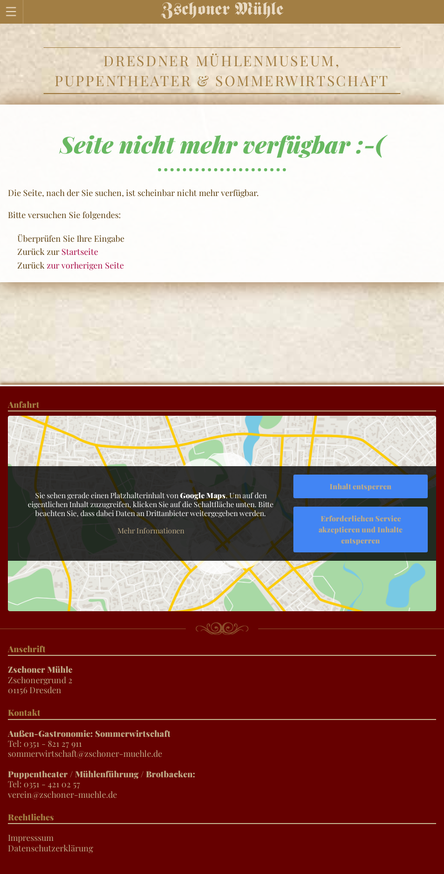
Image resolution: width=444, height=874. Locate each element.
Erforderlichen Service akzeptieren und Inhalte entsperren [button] (361, 529)
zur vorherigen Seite (85, 265)
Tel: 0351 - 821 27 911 (89, 738)
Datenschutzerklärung (50, 848)
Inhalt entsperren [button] (361, 486)
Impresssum (31, 837)
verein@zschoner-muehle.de (62, 794)
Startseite (79, 251)
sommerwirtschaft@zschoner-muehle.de (85, 753)
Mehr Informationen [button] (151, 531)
